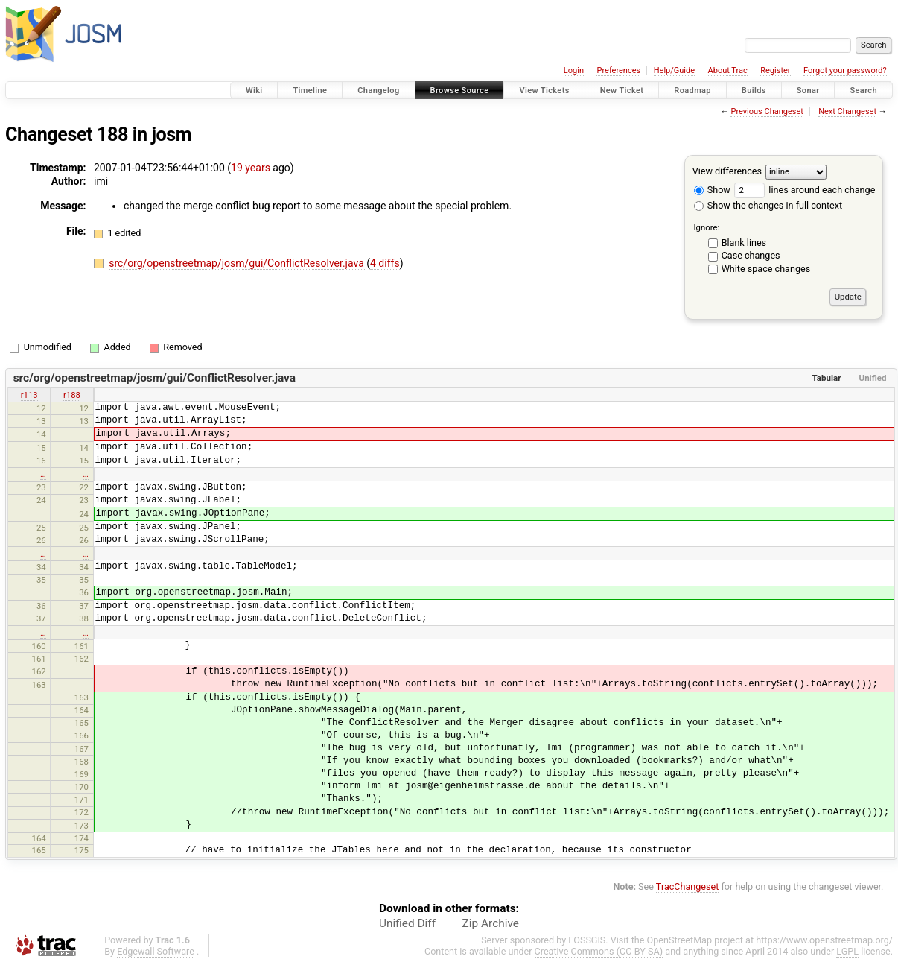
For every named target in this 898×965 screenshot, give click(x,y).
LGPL (847, 951)
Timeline (310, 90)
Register (775, 70)
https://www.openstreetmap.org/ (824, 940)
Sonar (808, 90)
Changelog (378, 90)
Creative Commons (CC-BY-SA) (599, 951)
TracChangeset (687, 886)
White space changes (766, 268)
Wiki (254, 90)
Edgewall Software (155, 951)
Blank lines (744, 242)
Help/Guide (674, 70)
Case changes (751, 255)
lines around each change (804, 189)
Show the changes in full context (768, 205)
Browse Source (459, 90)
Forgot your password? (845, 70)
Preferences (618, 70)
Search (863, 90)
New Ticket (622, 90)
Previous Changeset (766, 111)
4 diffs (385, 263)
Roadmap (692, 90)
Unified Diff (407, 923)
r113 (29, 395)
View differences (727, 171)
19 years (250, 168)
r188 (71, 395)
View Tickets (544, 90)
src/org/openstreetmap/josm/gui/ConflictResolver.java (237, 263)
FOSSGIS (586, 940)
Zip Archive (490, 923)
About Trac (728, 70)
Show (712, 189)
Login (574, 70)
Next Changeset (847, 111)
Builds (754, 90)
